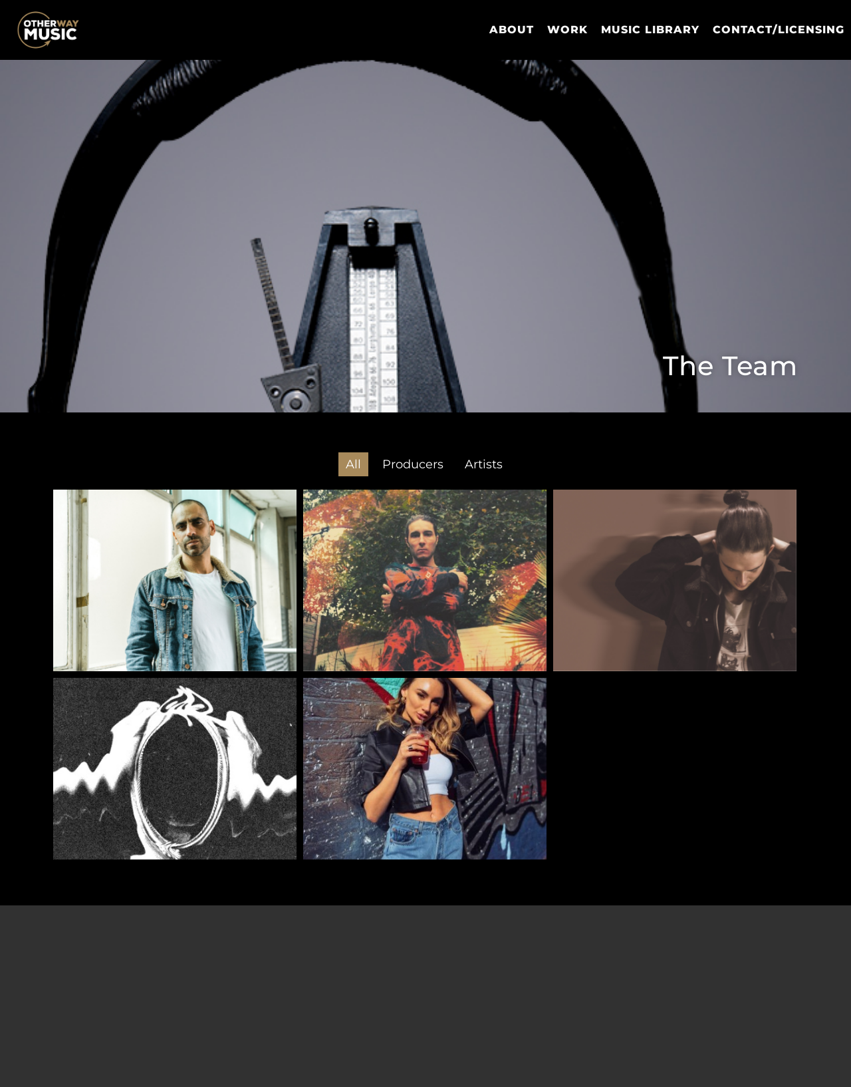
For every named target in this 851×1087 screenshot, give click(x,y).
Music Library (650, 29)
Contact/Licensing (778, 29)
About (511, 29)
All (353, 464)
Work (567, 29)
